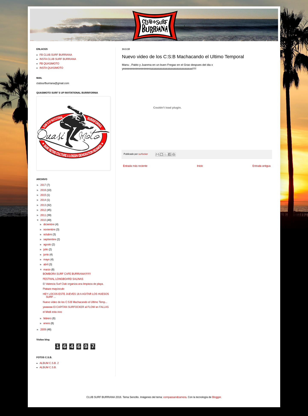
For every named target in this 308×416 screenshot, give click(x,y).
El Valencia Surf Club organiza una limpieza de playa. (73, 283)
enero (47, 323)
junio (46, 254)
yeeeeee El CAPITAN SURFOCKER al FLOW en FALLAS (76, 307)
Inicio (200, 165)
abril (46, 264)
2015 (43, 195)
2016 (43, 190)
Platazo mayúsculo (53, 288)
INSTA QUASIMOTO (51, 67)
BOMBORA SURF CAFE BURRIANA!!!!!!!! (67, 273)
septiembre (50, 239)
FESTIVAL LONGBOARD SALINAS (63, 278)
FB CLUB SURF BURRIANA (56, 54)
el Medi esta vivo (52, 311)
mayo (46, 259)
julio (46, 249)
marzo (47, 269)
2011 (43, 215)
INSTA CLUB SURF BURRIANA (58, 59)
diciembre (49, 224)
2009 (43, 329)
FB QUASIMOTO (49, 63)
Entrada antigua (261, 165)
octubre (48, 234)
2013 (43, 205)
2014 (43, 199)
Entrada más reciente (135, 165)
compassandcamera (175, 397)
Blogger (216, 397)
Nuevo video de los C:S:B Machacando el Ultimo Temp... (75, 302)
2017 (43, 184)
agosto (47, 244)
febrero (47, 318)
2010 (43, 220)
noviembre (49, 229)
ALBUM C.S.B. (48, 367)
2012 (43, 210)
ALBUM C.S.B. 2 (49, 363)
